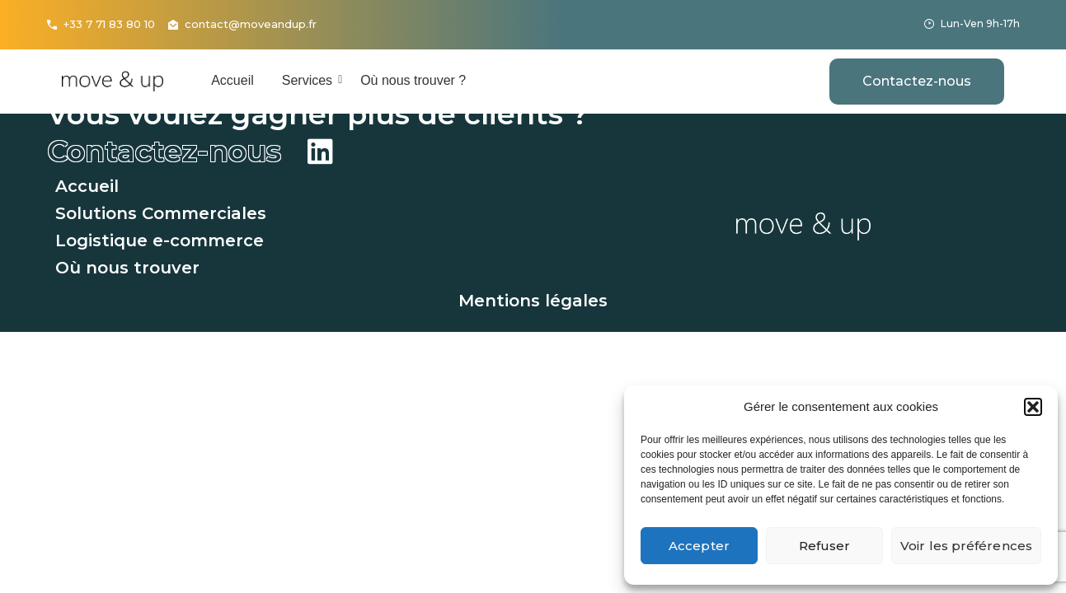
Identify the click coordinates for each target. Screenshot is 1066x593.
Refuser (825, 545)
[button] (1033, 407)
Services (310, 80)
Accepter (699, 545)
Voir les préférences (966, 545)
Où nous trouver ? (413, 80)
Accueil (232, 80)
